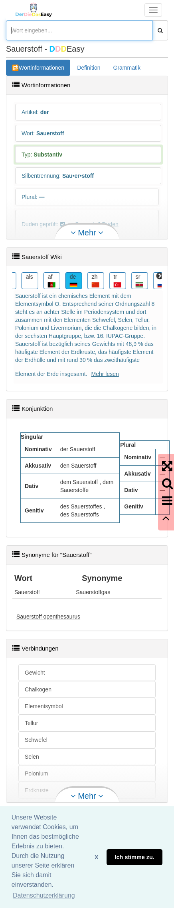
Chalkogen (38, 689)
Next (160, 276)
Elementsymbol (44, 706)
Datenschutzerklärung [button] (44, 895)
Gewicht (35, 672)
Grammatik (126, 67)
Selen (32, 756)
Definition (88, 67)
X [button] (97, 857)
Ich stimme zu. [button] (134, 857)
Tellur (31, 723)
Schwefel (36, 740)
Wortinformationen (41, 67)
